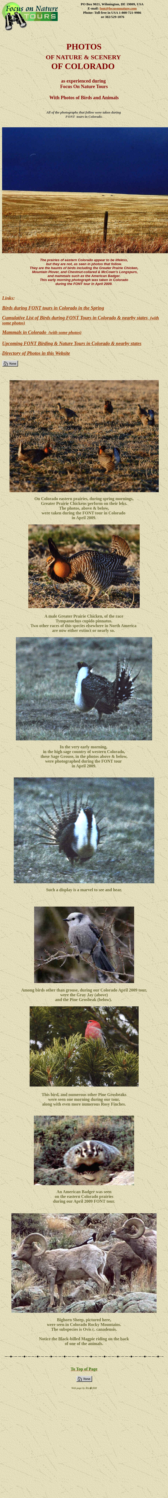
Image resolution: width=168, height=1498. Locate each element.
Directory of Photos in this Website (36, 353)
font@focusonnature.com (118, 8)
